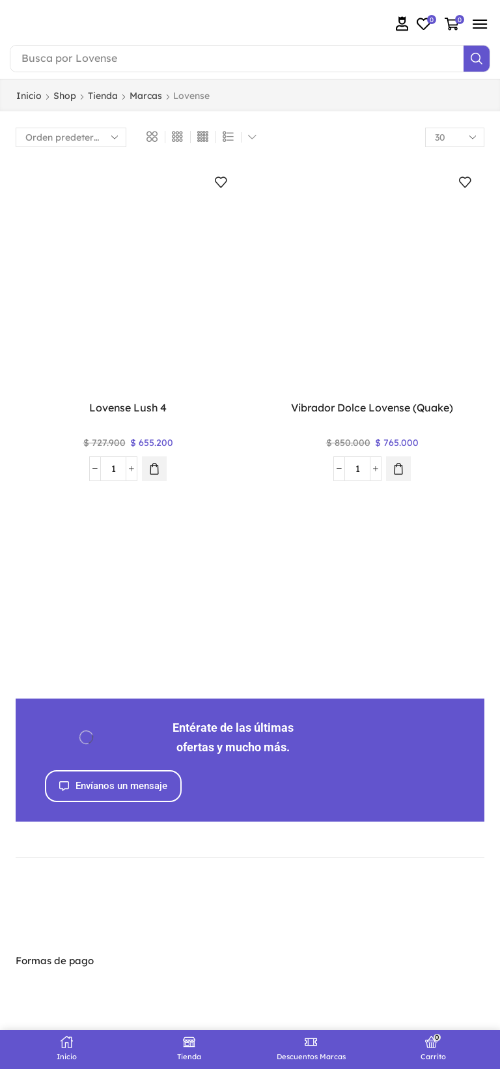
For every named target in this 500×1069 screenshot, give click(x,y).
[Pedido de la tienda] (71, 137)
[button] (402, 23)
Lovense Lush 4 (128, 407)
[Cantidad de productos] (113, 468)
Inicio (29, 96)
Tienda (103, 96)
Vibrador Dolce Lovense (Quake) (372, 407)
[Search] (477, 59)
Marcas (146, 96)
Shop (64, 96)
